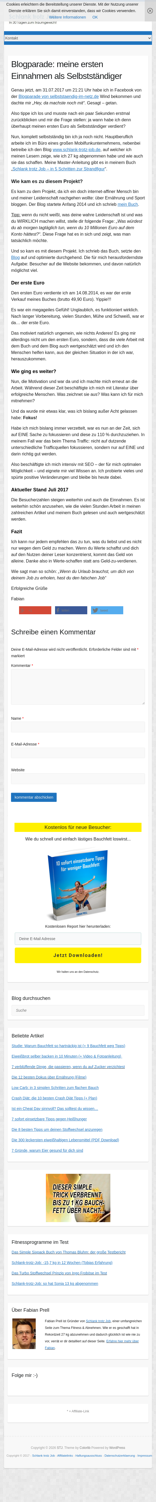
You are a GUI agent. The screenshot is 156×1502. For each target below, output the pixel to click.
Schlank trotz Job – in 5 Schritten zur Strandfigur (59, 169)
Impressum (144, 1455)
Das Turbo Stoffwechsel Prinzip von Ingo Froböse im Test (59, 1273)
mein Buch (128, 204)
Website (17, 770)
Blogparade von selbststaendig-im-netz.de (59, 96)
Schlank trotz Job (98, 1321)
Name (17, 718)
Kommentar (22, 665)
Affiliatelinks (65, 1455)
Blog (15, 257)
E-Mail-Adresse (25, 744)
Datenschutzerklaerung (119, 1455)
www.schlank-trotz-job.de (76, 149)
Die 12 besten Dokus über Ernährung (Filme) (49, 1077)
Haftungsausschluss (88, 1455)
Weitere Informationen (67, 17)
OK (95, 17)
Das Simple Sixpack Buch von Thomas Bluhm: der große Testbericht (68, 1252)
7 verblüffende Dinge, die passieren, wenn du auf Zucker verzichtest (68, 1067)
